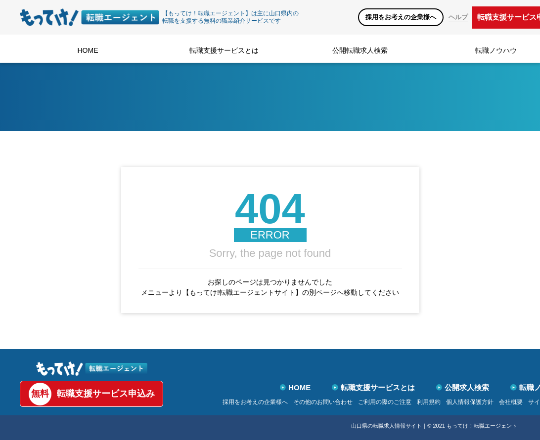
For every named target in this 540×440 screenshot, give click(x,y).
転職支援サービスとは (224, 50)
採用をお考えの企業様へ (400, 17)
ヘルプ (458, 17)
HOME (88, 50)
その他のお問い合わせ (323, 402)
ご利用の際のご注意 (384, 402)
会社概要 (511, 402)
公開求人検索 (463, 387)
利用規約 (429, 402)
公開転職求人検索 (360, 50)
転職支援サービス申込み (92, 394)
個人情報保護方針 (470, 402)
